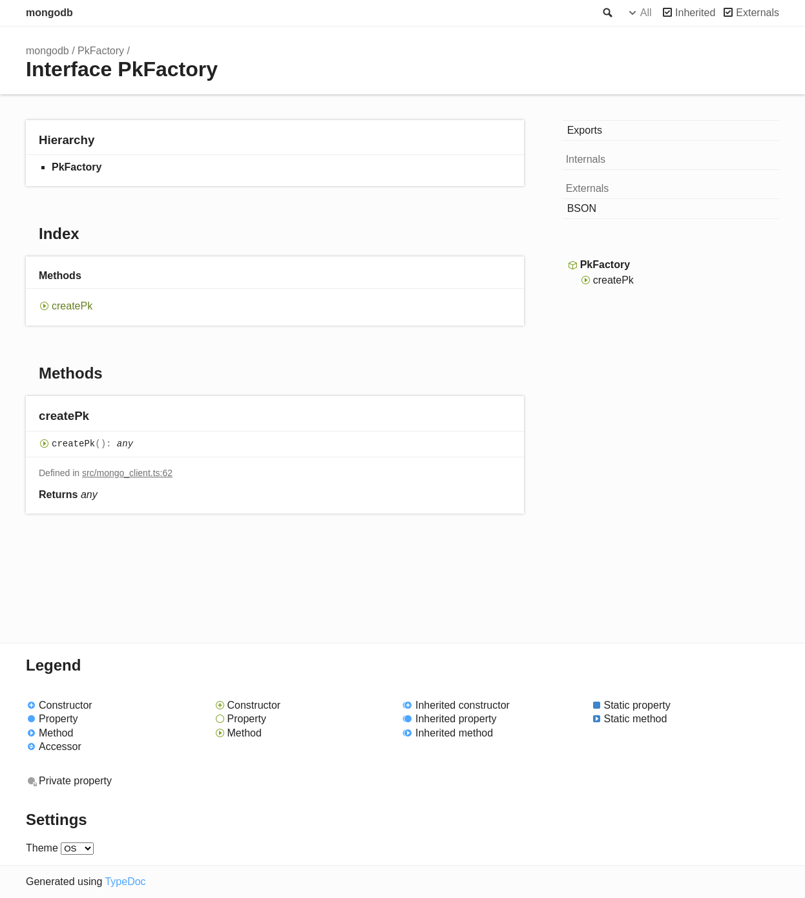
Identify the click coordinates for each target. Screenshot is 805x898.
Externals (757, 12)
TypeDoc (125, 881)
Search (607, 13)
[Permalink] (102, 417)
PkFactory (101, 50)
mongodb (49, 12)
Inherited (695, 12)
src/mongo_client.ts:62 (127, 473)
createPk (72, 305)
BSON (581, 208)
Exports (584, 130)
